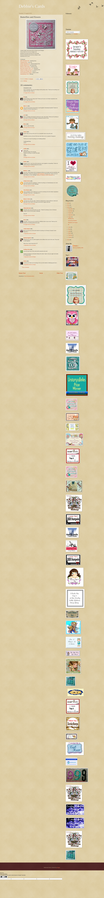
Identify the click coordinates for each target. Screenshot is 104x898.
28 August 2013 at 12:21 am (29, 110)
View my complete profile (78, 247)
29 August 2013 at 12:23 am (29, 157)
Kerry (25, 219)
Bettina (38, 175)
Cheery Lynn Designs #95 (26, 71)
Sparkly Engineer (27, 237)
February (70, 235)
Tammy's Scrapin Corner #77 (26, 69)
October (70, 212)
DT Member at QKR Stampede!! (46, 175)
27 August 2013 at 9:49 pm (29, 92)
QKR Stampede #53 (24, 60)
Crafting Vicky (27, 249)
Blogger (58, 867)
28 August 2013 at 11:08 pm (29, 144)
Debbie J (76, 245)
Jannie (25, 131)
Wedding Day (71, 218)
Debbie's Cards (32, 6)
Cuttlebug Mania (23, 62)
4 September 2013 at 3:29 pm (30, 264)
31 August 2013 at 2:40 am (29, 215)
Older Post (60, 273)
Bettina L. (26, 170)
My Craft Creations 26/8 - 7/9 (26, 68)
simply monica (27, 180)
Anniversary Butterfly (72, 220)
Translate (74, 33)
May (69, 229)
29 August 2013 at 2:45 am (29, 166)
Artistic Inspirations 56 (25, 63)
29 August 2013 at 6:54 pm (29, 185)
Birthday (25, 80)
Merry (25, 124)
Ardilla (25, 148)
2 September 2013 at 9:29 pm (30, 256)
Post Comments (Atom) (29, 276)
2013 (68, 207)
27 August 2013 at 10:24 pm (29, 101)
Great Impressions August (26, 72)
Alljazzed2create (27, 208)
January (70, 237)
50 (68, 224)
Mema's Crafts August (25, 66)
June (69, 227)
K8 (24, 97)
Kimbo (25, 161)
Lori (24, 115)
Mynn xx (25, 106)
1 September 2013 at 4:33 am (30, 233)
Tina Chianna (26, 190)
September (70, 214)
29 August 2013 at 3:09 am (29, 176)
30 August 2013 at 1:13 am (29, 194)
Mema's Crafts (27, 199)
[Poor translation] (5, 877)
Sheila (25, 261)
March (69, 233)
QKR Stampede (41, 173)
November (70, 210)
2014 (68, 205)
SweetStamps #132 (24, 74)
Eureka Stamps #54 (24, 65)
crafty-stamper (27, 228)
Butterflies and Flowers (72, 222)
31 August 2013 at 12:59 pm (29, 224)
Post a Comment (25, 267)
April (69, 231)
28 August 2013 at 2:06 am (29, 119)
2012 (68, 239)
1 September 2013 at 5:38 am (30, 245)
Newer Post (22, 273)
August (69, 216)
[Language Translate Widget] (73, 32)
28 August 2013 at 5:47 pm (29, 127)
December (70, 208)
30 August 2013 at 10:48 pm (29, 203)
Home (41, 273)
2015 (68, 203)
